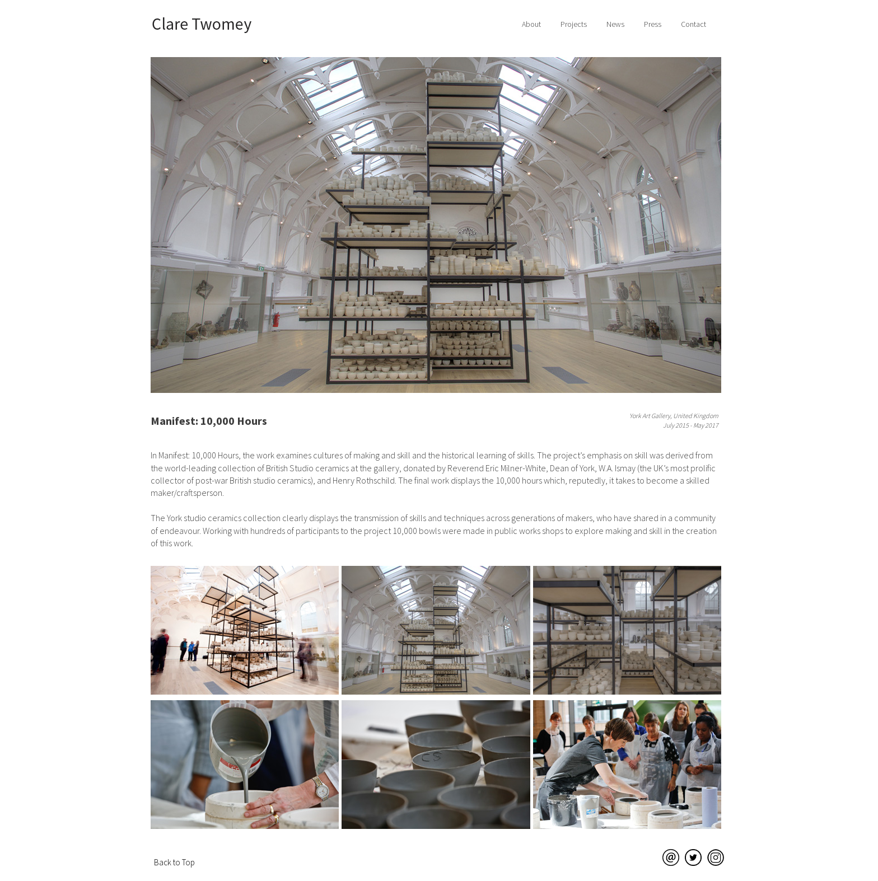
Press (652, 24)
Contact (693, 24)
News (615, 24)
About (531, 24)
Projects (574, 24)
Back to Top (174, 862)
